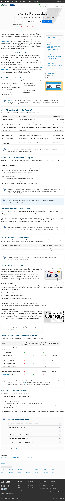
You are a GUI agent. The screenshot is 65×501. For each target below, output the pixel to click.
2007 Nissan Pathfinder (43, 483)
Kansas (10, 470)
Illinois (53, 469)
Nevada (19, 472)
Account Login (60, 1)
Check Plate (46, 21)
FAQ (19, 487)
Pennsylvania (12, 474)
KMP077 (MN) (20, 24)
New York (36, 472)
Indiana (2, 470)
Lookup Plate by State (6, 467)
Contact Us (35, 1)
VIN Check (6, 1)
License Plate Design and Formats (54, 56)
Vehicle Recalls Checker (30, 457)
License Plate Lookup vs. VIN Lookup (54, 54)
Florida (27, 469)
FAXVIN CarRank (5, 141)
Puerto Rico (20, 474)
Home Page (20, 483)
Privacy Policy (52, 498)
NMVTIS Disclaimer (54, 490)
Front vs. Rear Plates (52, 58)
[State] (34, 21)
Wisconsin (11, 475)
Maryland (28, 470)
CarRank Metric (5, 374)
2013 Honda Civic (42, 485)
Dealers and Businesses (53, 49)
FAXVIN (2, 9)
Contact (51, 485)
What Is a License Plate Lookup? (53, 39)
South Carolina (29, 474)
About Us (52, 483)
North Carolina (46, 472)
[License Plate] (19, 21)
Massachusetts (38, 470)
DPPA (25, 382)
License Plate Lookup (51, 37)
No (23, 448)
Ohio (53, 472)
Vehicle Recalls (31, 487)
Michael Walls (51, 73)
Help (30, 1)
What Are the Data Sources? (53, 41)
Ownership (3, 463)
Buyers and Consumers (53, 50)
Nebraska (11, 472)
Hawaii (44, 469)
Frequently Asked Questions (53, 67)
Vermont (45, 474)
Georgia (36, 469)
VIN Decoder (14, 1)
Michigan (45, 470)
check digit (33, 220)
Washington (3, 475)
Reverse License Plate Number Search (55, 53)
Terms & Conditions (60, 498)
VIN (50, 213)
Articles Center (21, 490)
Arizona (2, 469)
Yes (17, 448)
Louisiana (20, 470)
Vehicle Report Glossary (43, 488)
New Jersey (28, 472)
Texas (36, 474)
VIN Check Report (17, 457)
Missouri (2, 472)
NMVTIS (10, 100)
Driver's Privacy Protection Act (56, 491)
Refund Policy (53, 488)
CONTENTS (48, 34)
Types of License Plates (53, 59)
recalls (26, 43)
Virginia (53, 474)
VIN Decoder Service (5, 457)
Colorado (20, 469)
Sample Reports (22, 1)
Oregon (2, 474)
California (11, 469)
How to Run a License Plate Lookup (54, 65)
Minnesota (54, 470)
